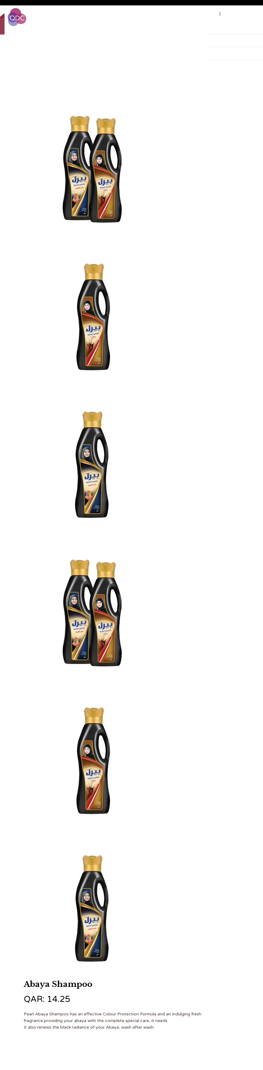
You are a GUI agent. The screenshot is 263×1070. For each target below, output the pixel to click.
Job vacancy (204, 13)
